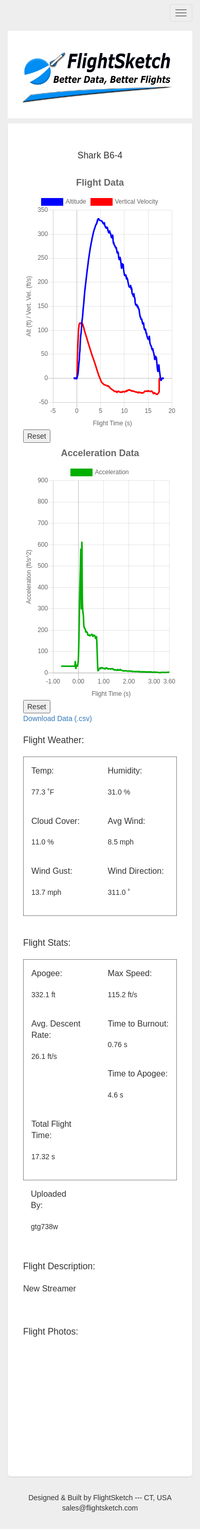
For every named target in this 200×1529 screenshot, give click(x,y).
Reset (36, 436)
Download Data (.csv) (57, 718)
